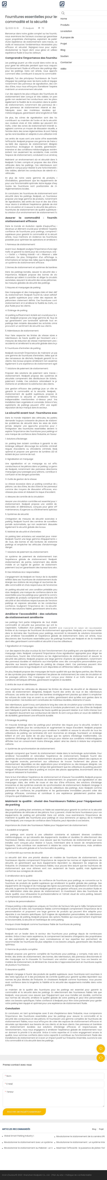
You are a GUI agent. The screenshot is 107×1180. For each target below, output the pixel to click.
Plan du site (58, 1175)
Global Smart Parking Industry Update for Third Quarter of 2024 (19, 1135)
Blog (94, 1129)
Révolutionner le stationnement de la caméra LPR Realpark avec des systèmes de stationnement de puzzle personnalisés (80, 1136)
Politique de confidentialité (78, 1175)
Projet (101, 1129)
